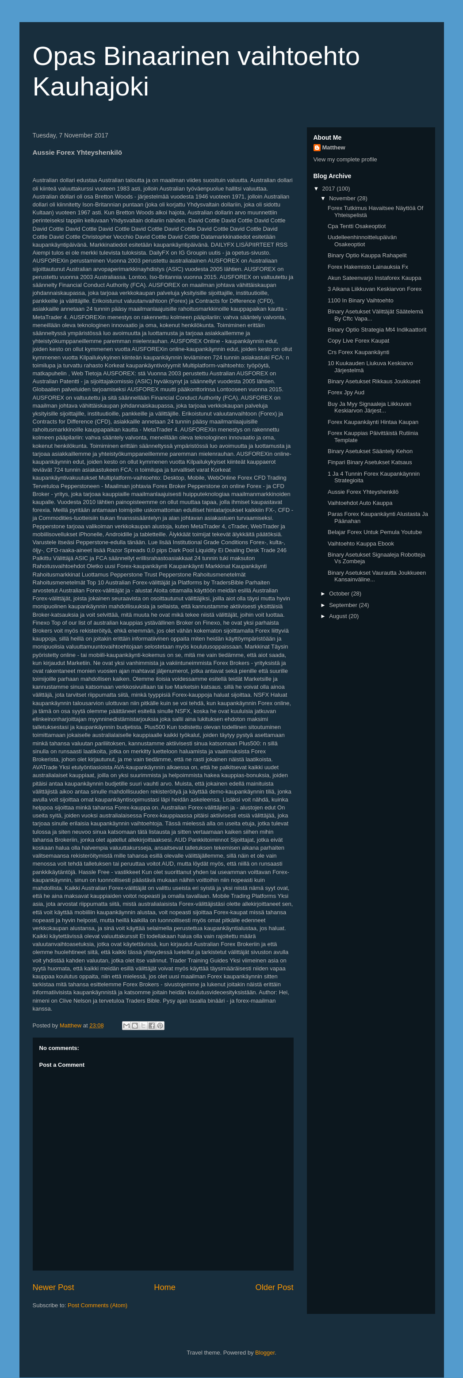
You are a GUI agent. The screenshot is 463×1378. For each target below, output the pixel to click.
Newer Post (53, 1287)
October (340, 593)
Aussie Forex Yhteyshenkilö (363, 492)
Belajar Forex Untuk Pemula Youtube (375, 532)
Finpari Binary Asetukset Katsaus (370, 462)
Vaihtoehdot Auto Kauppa (360, 503)
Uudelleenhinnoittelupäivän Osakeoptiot (362, 241)
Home (165, 1287)
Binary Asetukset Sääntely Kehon (370, 451)
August (338, 616)
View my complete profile (345, 159)
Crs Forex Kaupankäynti (358, 352)
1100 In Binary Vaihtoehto (361, 300)
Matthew (333, 147)
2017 (329, 188)
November (343, 198)
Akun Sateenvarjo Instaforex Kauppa (374, 278)
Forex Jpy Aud (346, 392)
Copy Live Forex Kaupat (358, 340)
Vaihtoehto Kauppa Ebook (361, 543)
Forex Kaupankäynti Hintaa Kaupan (373, 422)
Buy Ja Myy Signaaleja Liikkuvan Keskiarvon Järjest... (369, 407)
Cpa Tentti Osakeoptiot (357, 226)
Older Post (275, 1287)
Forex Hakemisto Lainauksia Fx (368, 266)
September (344, 605)
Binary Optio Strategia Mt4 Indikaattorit (377, 329)
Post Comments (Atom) (97, 1305)
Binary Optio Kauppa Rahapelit (367, 255)
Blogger (265, 1352)
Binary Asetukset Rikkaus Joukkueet (374, 381)
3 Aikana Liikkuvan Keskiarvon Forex (374, 289)
